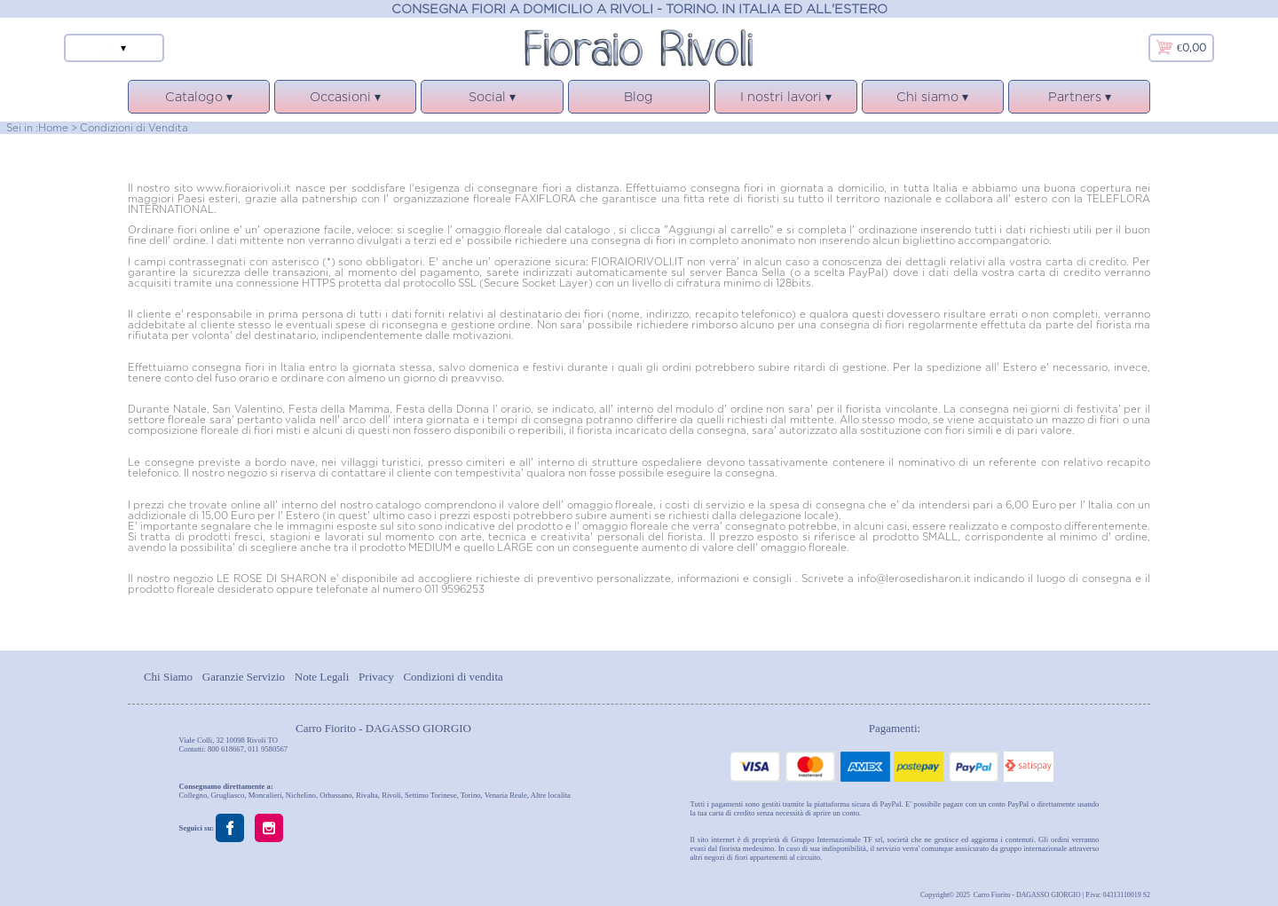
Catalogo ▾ (199, 102)
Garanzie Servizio (243, 676)
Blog (638, 96)
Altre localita (551, 795)
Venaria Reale (506, 795)
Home (53, 127)
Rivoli (391, 795)
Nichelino (301, 795)
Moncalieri (265, 795)
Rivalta (367, 795)
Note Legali (322, 676)
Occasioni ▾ (345, 102)
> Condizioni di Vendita (129, 127)
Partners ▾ (1079, 102)
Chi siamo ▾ (933, 102)
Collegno (193, 795)
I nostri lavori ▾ (785, 102)
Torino (471, 795)
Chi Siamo (168, 676)
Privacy (376, 676)
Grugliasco (228, 795)
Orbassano (335, 795)
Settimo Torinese (430, 795)
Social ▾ (492, 102)
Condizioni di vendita (452, 676)
